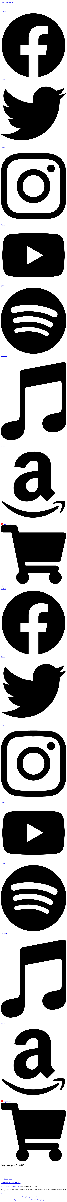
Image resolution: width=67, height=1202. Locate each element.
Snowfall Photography (37, 1200)
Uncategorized (8, 1179)
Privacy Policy (26, 1197)
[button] (33, 586)
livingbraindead (16, 1186)
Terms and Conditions (37, 1197)
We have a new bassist (11, 1182)
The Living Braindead (7, 2)
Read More (5, 1194)
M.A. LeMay (12, 1200)
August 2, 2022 (5, 1186)
